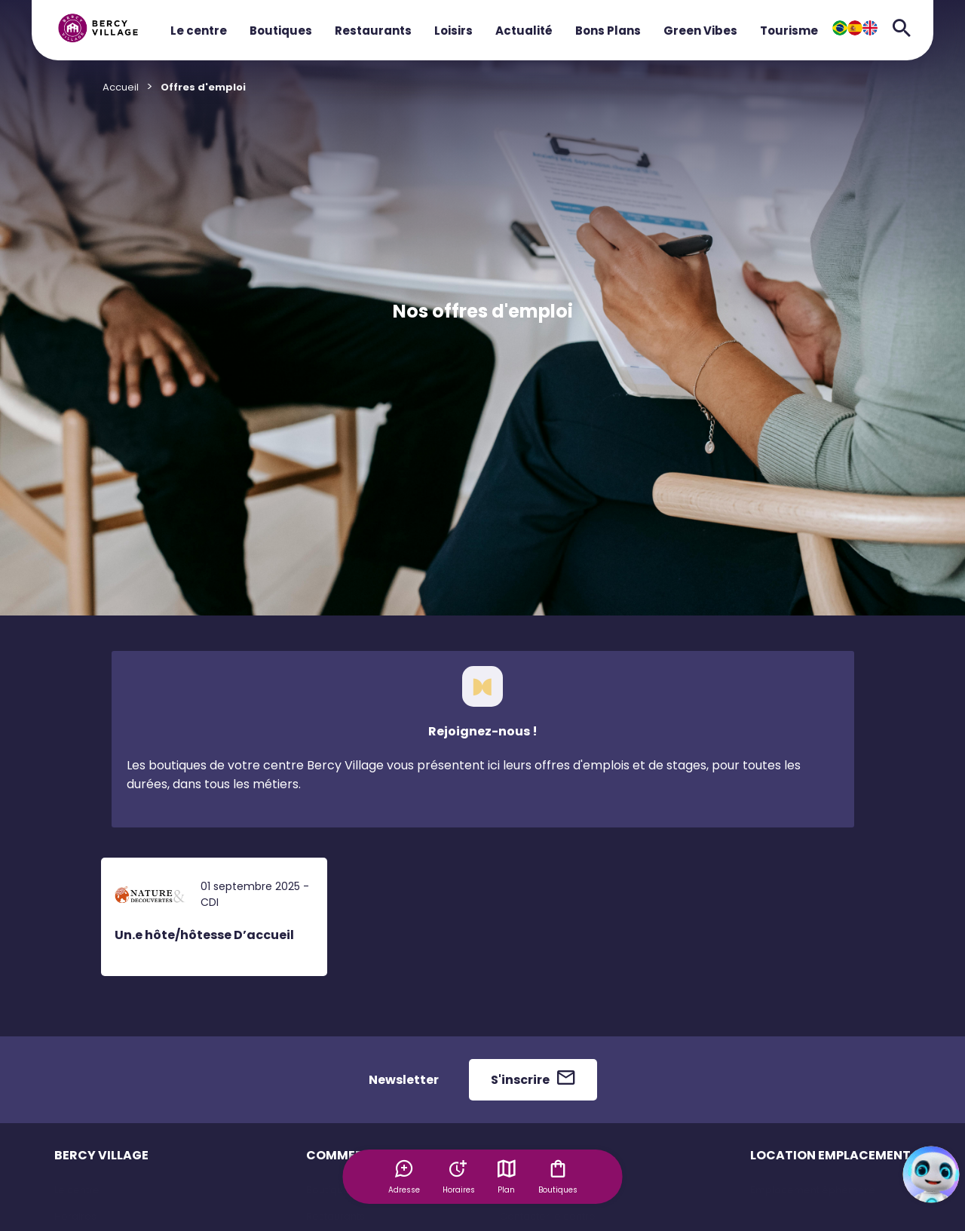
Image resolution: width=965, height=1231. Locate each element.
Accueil (121, 87)
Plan (507, 1177)
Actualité (524, 30)
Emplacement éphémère (812, 1190)
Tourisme (789, 30)
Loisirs (453, 30)
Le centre (198, 30)
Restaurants (373, 30)
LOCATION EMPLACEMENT (830, 1155)
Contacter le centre (548, 1216)
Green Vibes (700, 30)
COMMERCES (347, 1155)
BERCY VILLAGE (101, 1155)
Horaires (75, 1216)
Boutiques (281, 30)
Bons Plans (608, 30)
